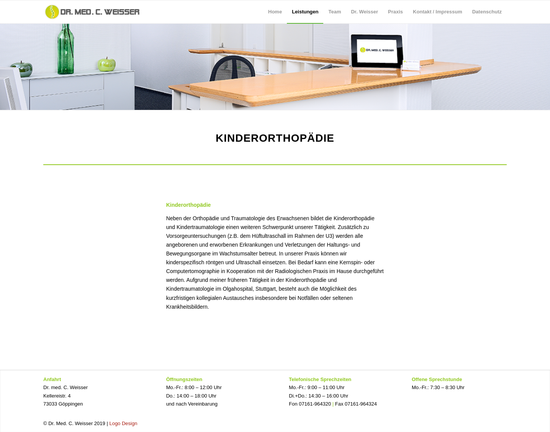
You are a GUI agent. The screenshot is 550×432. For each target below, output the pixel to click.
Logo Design (123, 423)
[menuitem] (275, 11)
